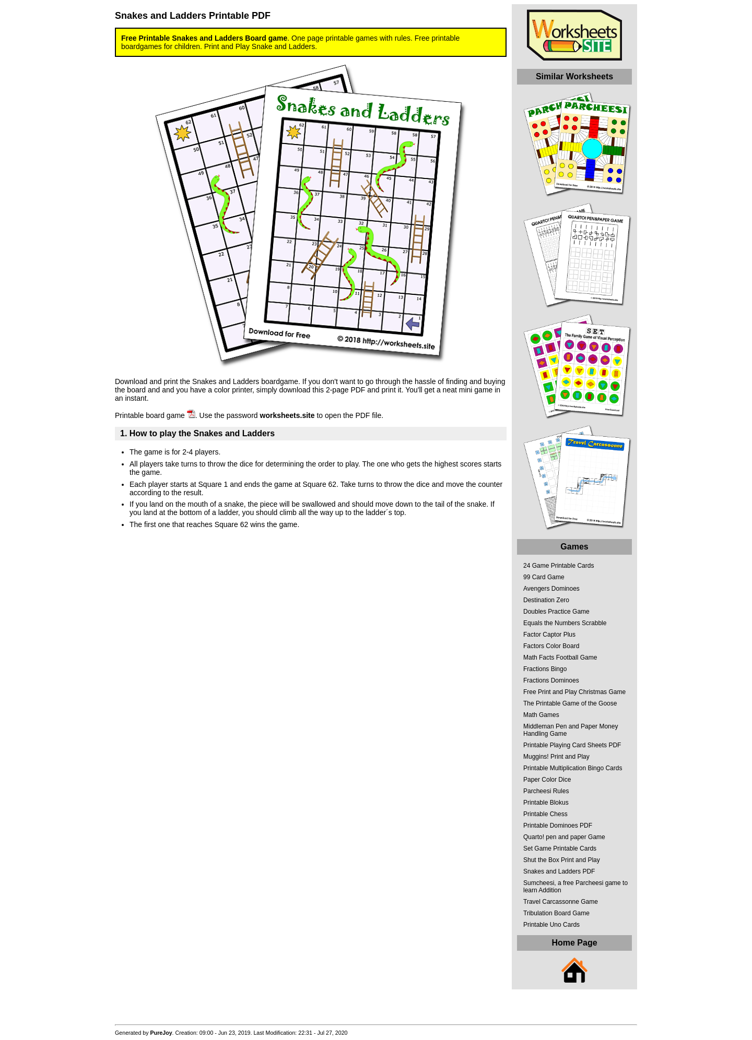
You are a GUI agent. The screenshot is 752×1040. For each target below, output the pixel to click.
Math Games (541, 715)
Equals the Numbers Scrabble (564, 623)
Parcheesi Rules (546, 791)
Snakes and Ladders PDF (559, 871)
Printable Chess (545, 814)
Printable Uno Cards (551, 924)
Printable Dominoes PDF (557, 825)
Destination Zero (546, 600)
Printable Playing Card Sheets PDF (572, 745)
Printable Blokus (546, 802)
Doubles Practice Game (556, 611)
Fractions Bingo (545, 669)
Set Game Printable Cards (559, 848)
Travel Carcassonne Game (560, 901)
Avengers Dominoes (551, 588)
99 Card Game (544, 577)
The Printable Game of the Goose (570, 703)
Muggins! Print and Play (556, 756)
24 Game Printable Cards (558, 565)
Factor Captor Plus (549, 634)
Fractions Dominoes (551, 680)
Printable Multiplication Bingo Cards (572, 768)
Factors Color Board (551, 646)
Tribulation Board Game (556, 913)
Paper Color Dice (547, 779)
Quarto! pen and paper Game (564, 837)
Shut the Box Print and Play (561, 860)
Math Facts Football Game (560, 657)
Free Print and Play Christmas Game (574, 692)
